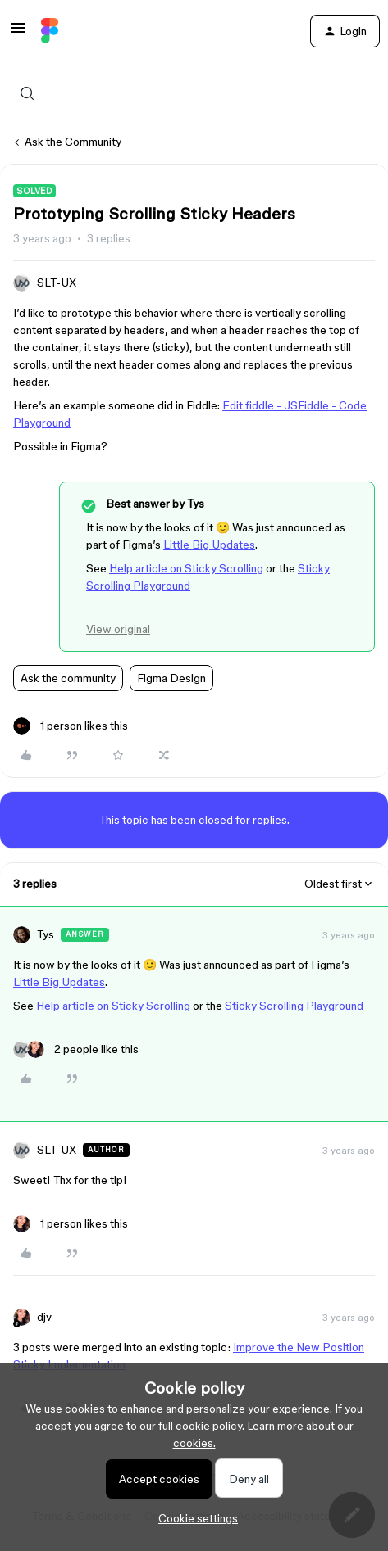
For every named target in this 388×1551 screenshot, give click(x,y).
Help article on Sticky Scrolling (186, 568)
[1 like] (70, 726)
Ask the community (68, 678)
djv (44, 1316)
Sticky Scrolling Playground (294, 1005)
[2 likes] (76, 1049)
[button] (18, 33)
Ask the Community (73, 141)
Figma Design (171, 678)
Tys (45, 934)
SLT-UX (56, 282)
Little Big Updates (209, 544)
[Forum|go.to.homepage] (49, 31)
